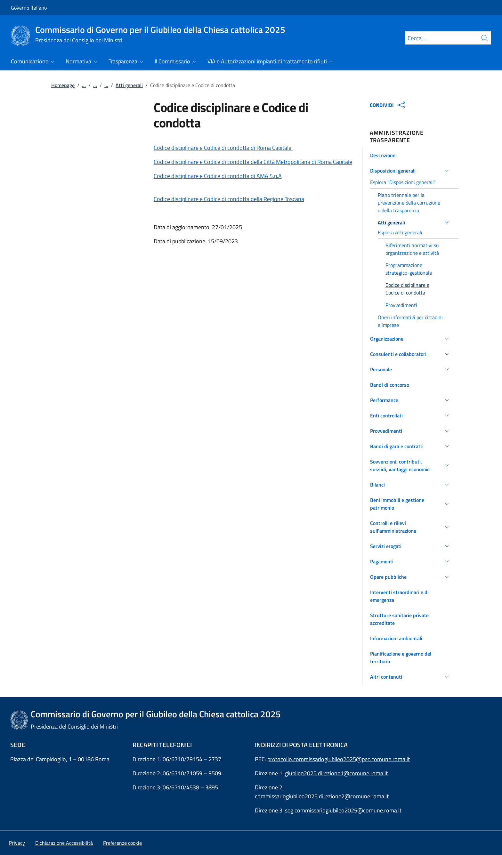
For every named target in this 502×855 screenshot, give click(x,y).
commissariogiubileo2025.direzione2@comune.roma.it (322, 796)
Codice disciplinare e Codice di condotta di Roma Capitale (223, 147)
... (84, 85)
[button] (410, 155)
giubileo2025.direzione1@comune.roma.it (336, 773)
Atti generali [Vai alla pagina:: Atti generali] (129, 85)
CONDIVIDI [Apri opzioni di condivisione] (388, 105)
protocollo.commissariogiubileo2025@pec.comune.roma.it (338, 759)
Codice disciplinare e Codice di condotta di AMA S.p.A (218, 176)
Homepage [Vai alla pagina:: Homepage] (63, 85)
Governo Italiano (29, 8)
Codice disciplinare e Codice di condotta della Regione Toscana (229, 199)
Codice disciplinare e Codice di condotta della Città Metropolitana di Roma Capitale (253, 161)
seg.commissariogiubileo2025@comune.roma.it (343, 810)
